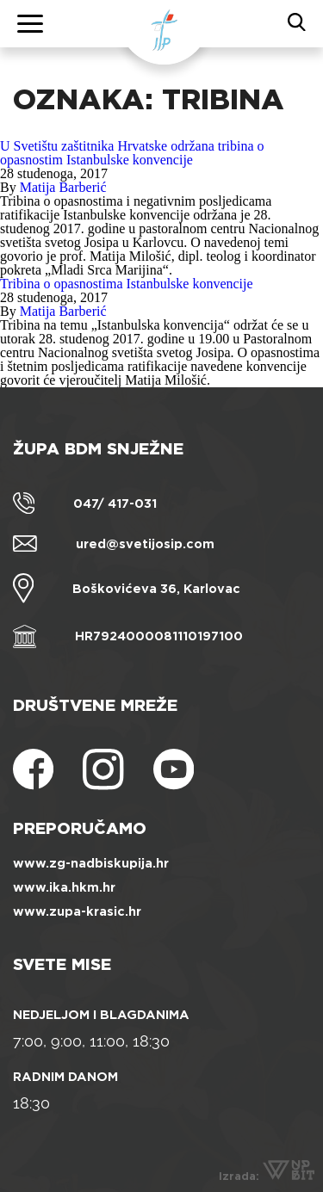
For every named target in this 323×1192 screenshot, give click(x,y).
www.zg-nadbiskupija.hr (91, 863)
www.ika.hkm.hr (64, 887)
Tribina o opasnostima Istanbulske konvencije (126, 283)
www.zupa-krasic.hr (77, 911)
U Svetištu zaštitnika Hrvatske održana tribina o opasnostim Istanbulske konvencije (132, 153)
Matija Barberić (63, 187)
